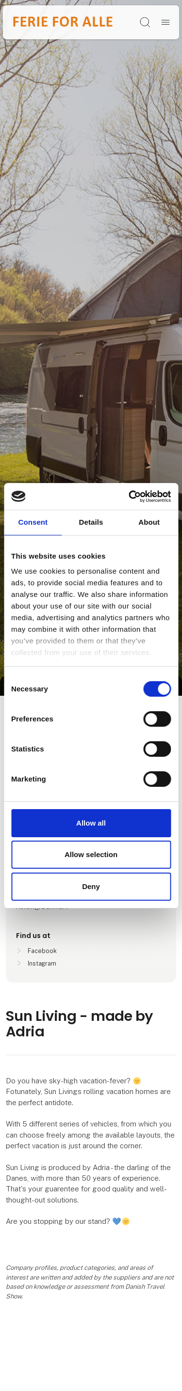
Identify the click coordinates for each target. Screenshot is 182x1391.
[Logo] (63, 22)
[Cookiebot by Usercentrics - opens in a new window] (129, 496)
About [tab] (149, 522)
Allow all (91, 823)
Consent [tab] (33, 522)
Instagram (42, 963)
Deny (91, 886)
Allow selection (91, 854)
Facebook (42, 950)
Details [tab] (91, 522)
